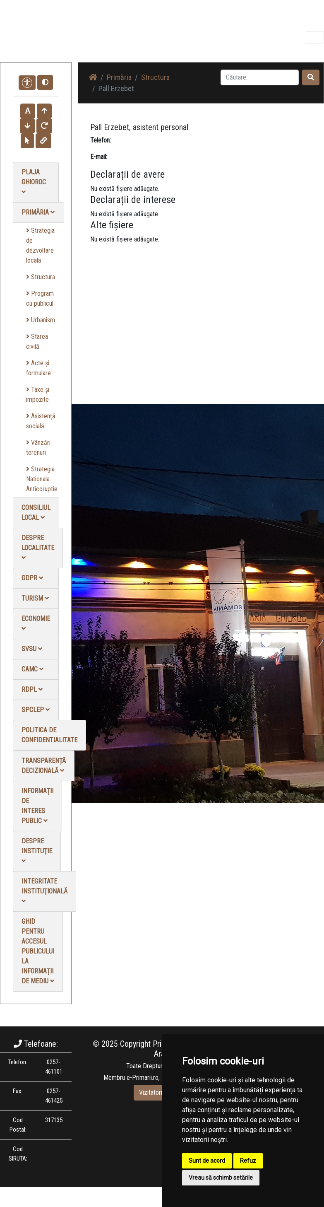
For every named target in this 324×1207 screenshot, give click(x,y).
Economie (36, 623)
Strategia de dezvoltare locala (40, 245)
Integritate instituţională (44, 890)
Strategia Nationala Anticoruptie (42, 479)
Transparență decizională (44, 766)
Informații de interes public (37, 806)
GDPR (32, 578)
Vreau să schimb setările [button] (221, 1177)
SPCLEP (36, 710)
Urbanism (40, 320)
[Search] (260, 77)
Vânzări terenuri (38, 447)
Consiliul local (36, 512)
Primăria (38, 212)
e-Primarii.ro (142, 1077)
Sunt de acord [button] (207, 1160)
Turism (35, 598)
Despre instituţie (37, 850)
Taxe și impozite (37, 394)
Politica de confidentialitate (49, 735)
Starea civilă (37, 341)
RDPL (32, 689)
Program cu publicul (40, 298)
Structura (40, 277)
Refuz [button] (248, 1160)
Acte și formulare (38, 368)
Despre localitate (38, 547)
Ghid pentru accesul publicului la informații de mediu (38, 951)
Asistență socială (40, 421)
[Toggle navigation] (315, 37)
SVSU (32, 649)
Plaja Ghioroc (34, 181)
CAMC (32, 669)
